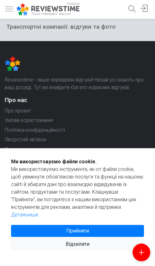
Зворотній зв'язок (25, 139)
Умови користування (29, 120)
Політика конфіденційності (35, 130)
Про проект (18, 111)
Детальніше (25, 215)
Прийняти (77, 231)
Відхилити (77, 244)
